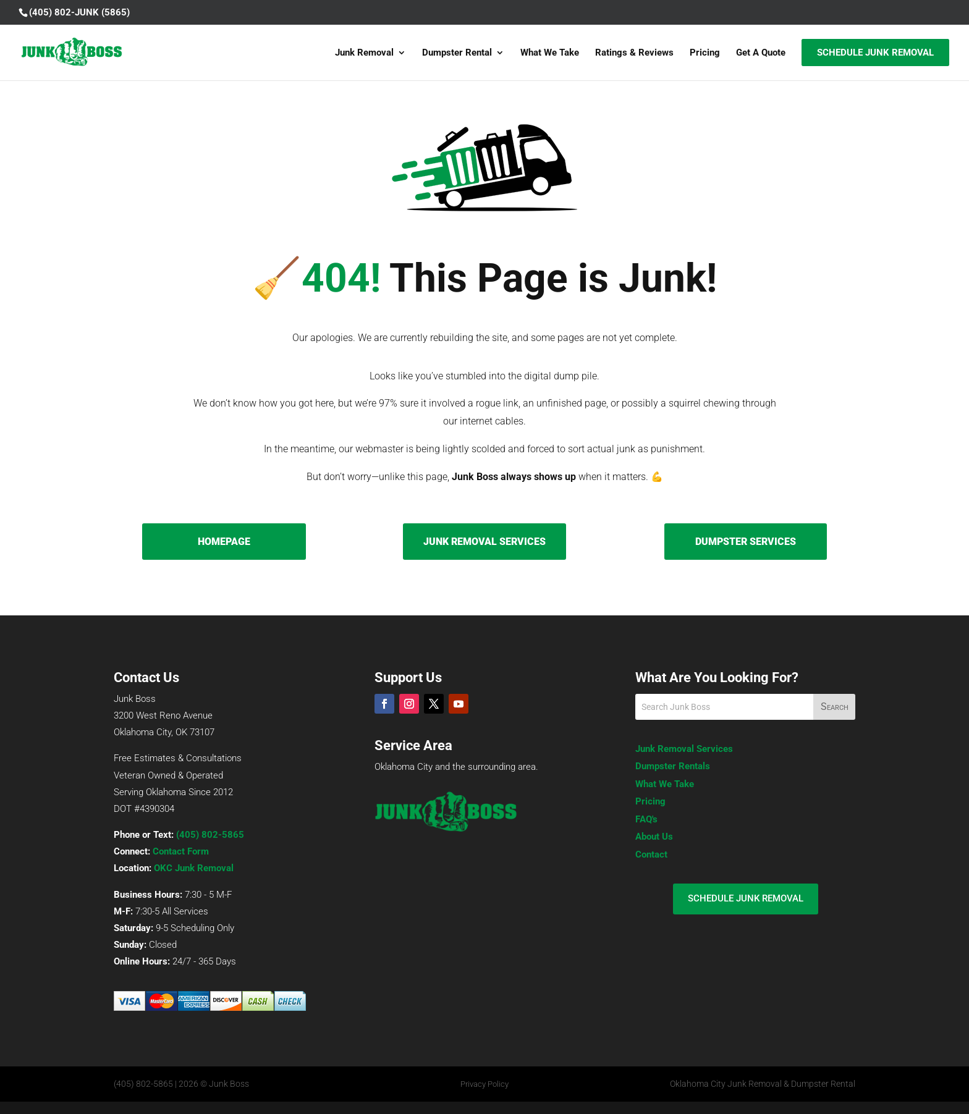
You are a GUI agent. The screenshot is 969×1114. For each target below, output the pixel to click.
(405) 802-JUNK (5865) (79, 12)
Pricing (705, 53)
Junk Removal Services (684, 748)
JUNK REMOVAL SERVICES (484, 541)
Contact (651, 854)
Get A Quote (760, 53)
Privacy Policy (484, 1084)
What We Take (549, 53)
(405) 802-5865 (210, 834)
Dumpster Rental (457, 53)
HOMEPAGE (224, 541)
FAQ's (646, 819)
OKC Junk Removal (194, 868)
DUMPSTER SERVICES (745, 541)
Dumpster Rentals (672, 766)
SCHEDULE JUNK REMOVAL (745, 898)
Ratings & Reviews (634, 53)
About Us (654, 836)
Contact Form (181, 851)
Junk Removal (364, 53)
